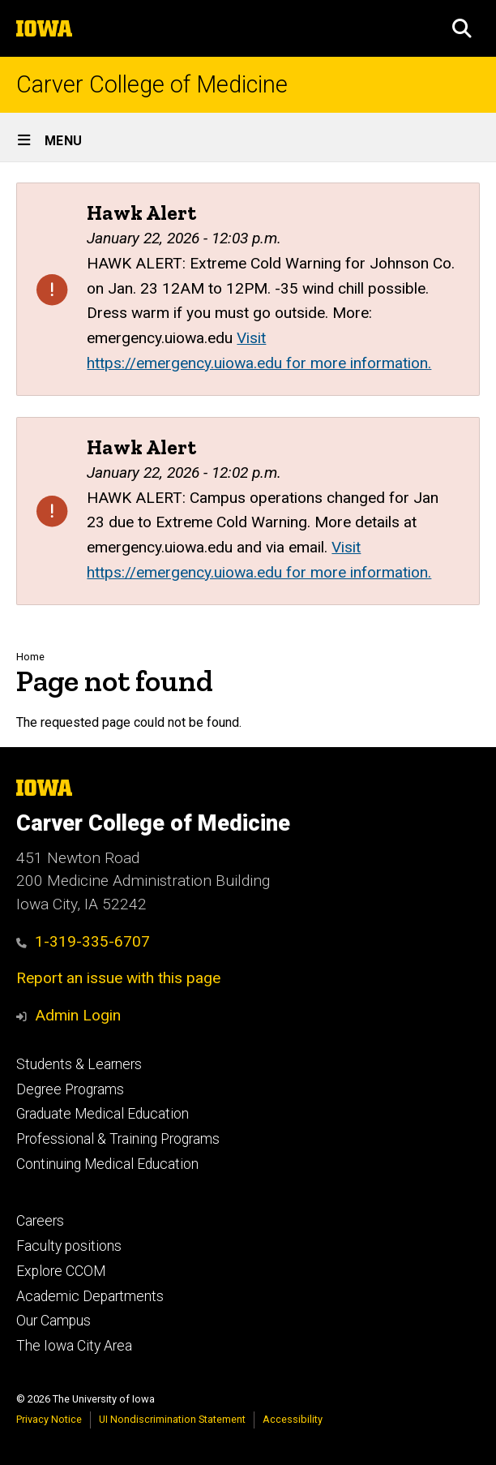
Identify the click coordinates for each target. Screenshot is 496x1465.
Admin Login (78, 1015)
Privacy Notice (49, 1419)
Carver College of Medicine (152, 85)
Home (30, 657)
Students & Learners (79, 1064)
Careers (40, 1221)
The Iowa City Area (74, 1346)
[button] (462, 28)
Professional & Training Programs (118, 1139)
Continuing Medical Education (107, 1164)
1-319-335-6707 (83, 941)
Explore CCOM (60, 1271)
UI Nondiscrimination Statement (172, 1419)
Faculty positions (69, 1246)
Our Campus (53, 1320)
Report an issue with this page (118, 978)
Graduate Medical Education (102, 1114)
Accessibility (293, 1419)
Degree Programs (70, 1089)
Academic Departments (90, 1296)
